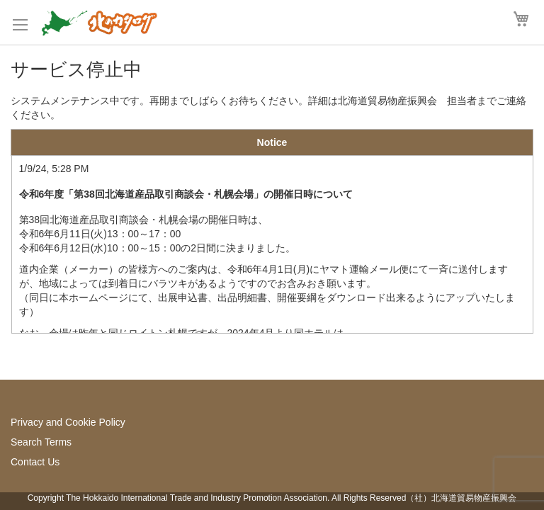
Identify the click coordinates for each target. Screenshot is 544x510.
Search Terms (41, 442)
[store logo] (99, 22)
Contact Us (35, 462)
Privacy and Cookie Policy (68, 422)
